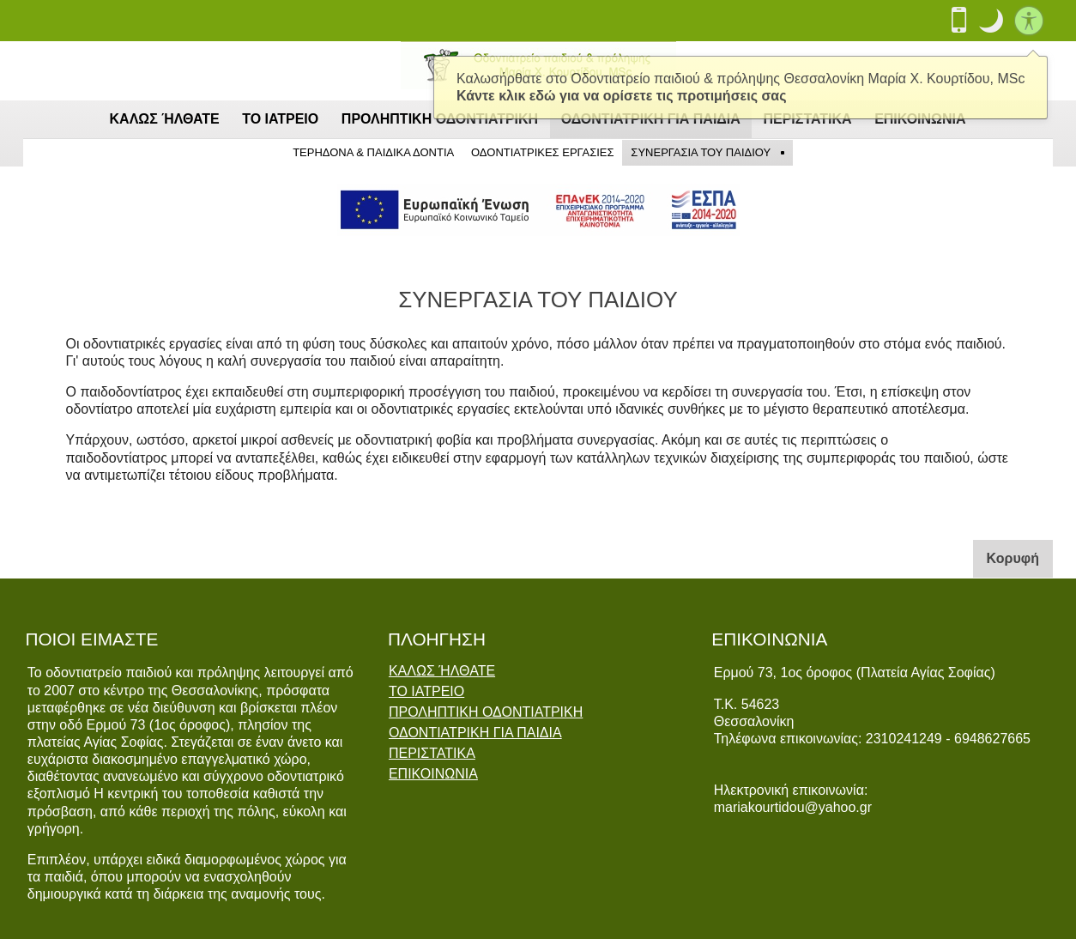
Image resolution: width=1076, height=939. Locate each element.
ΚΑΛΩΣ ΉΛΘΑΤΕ (165, 119)
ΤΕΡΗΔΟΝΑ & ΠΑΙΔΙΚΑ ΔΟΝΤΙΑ (373, 152)
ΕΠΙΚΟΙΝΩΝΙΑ (433, 774)
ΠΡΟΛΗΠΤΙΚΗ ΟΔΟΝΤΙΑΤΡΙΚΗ (486, 712)
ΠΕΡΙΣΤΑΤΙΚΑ (432, 753)
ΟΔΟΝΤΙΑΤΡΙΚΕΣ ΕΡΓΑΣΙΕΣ (542, 152)
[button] (991, 20)
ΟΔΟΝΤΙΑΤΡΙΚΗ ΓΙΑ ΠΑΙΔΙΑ (475, 733)
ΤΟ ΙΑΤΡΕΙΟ (280, 119)
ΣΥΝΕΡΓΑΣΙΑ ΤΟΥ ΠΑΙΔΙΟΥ (701, 152)
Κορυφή (1020, 557)
